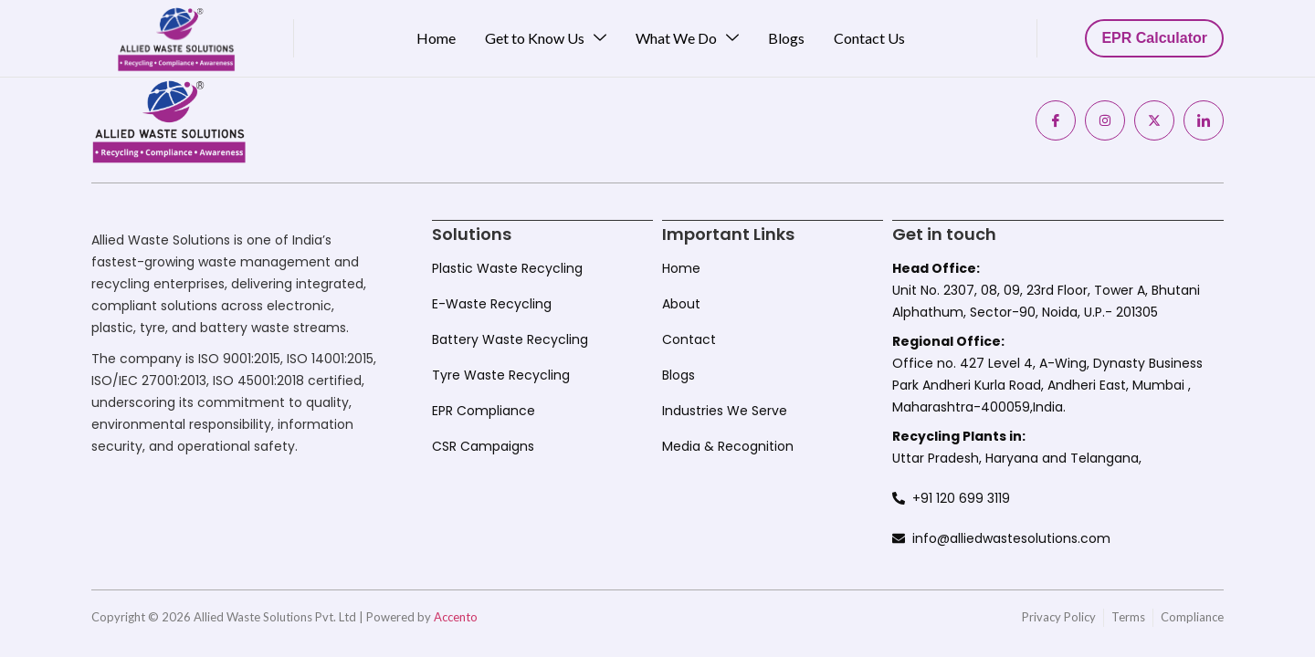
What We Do (687, 38)
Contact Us (869, 38)
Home (436, 38)
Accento (456, 616)
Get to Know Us (545, 38)
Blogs (786, 38)
